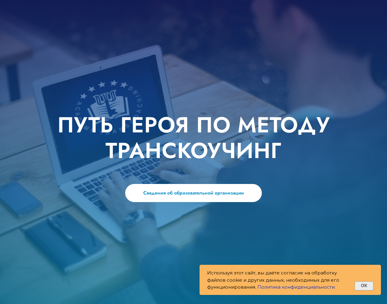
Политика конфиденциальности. (296, 287)
